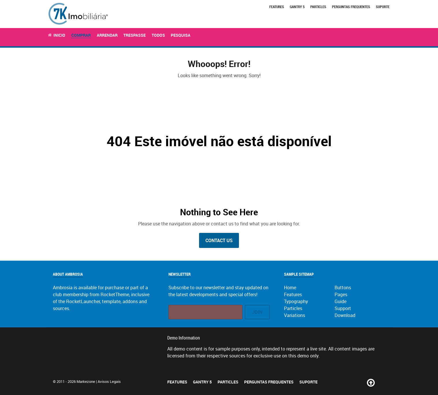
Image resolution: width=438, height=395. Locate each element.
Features (276, 6)
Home (290, 287)
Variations (294, 315)
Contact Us (219, 240)
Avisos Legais (109, 381)
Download (345, 315)
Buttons (343, 287)
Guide (340, 301)
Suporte (382, 6)
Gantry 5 (297, 6)
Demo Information (183, 338)
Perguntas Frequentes (351, 6)
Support (343, 308)
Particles (318, 6)
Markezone (86, 381)
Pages (341, 294)
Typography (296, 301)
